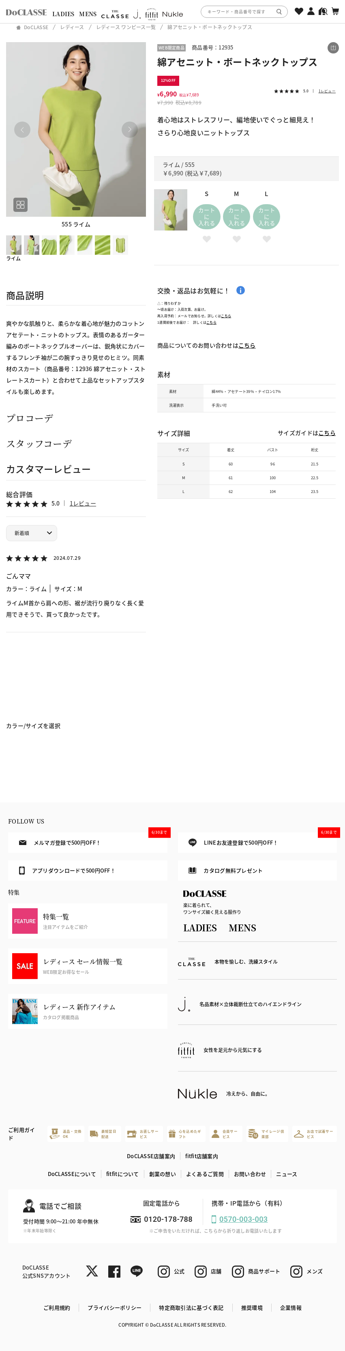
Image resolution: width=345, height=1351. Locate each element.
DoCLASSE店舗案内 (151, 1156)
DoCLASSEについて (72, 1174)
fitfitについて (122, 1174)
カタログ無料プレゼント (226, 870)
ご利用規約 (56, 1307)
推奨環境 (252, 1307)
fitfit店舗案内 (201, 1156)
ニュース (286, 1174)
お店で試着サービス (313, 1134)
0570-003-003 (243, 1219)
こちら (226, 316)
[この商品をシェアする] (333, 47)
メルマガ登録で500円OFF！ (93, 839)
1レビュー (83, 503)
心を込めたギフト (185, 1134)
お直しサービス (143, 1134)
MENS (87, 14)
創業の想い (162, 1174)
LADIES (63, 14)
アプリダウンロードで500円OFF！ (67, 871)
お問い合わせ (250, 1174)
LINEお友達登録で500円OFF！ (263, 839)
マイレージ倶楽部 (266, 1134)
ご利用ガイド (21, 1134)
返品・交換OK (65, 1134)
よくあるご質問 (205, 1174)
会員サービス (225, 1134)
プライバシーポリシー (114, 1307)
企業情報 (291, 1307)
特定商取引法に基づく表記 (191, 1307)
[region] (172, 11)
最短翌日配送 (103, 1134)
